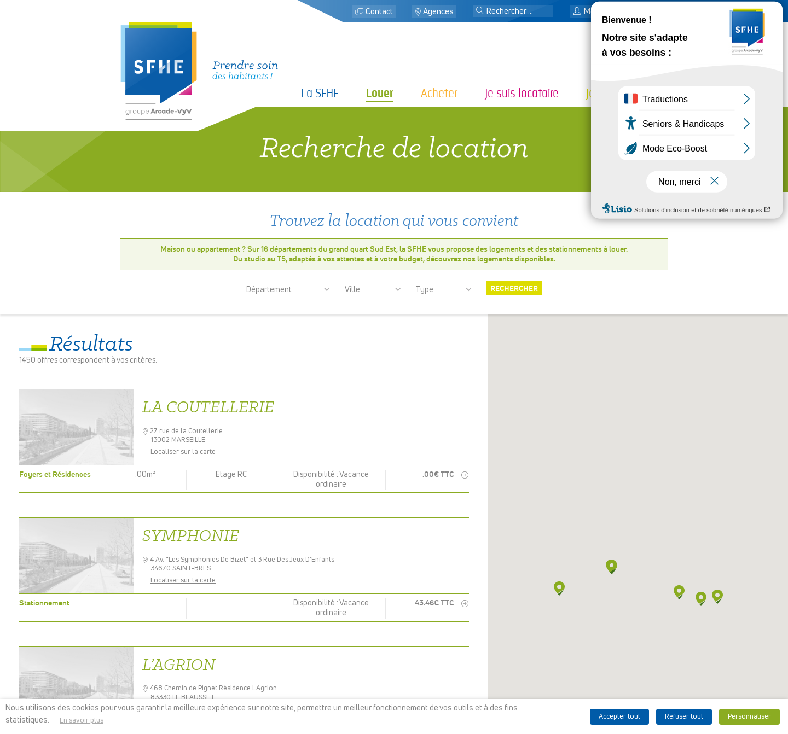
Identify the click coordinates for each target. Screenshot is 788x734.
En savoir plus (81, 720)
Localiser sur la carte (187, 452)
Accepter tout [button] (619, 716)
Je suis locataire (522, 93)
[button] (480, 11)
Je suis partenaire (627, 93)
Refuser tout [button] (684, 716)
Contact (379, 12)
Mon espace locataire (615, 12)
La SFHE (320, 93)
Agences (438, 12)
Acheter (439, 93)
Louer (379, 93)
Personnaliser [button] (749, 716)
